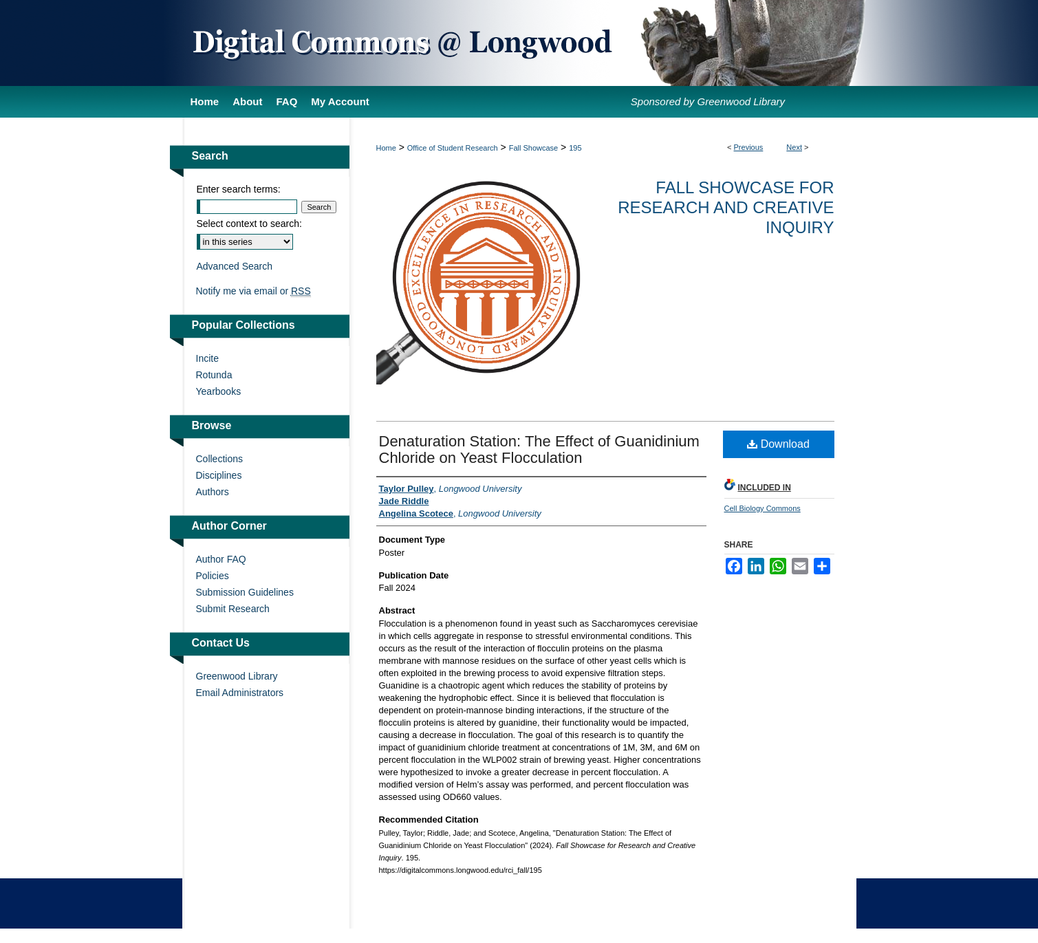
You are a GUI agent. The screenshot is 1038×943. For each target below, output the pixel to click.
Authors (212, 491)
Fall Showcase (534, 148)
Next (794, 147)
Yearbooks (218, 391)
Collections (219, 458)
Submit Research (233, 608)
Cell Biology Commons (762, 508)
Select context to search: (249, 223)
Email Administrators (240, 692)
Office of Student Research (452, 148)
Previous (749, 147)
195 (575, 148)
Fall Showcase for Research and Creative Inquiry (726, 207)
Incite (207, 358)
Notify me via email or (253, 290)
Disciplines (219, 475)
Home (386, 148)
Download (778, 444)
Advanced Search (235, 266)
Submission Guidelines (245, 592)
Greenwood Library (237, 676)
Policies (212, 575)
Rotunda (214, 374)
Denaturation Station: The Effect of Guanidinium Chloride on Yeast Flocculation (539, 449)
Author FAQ (221, 559)
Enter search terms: (239, 189)
